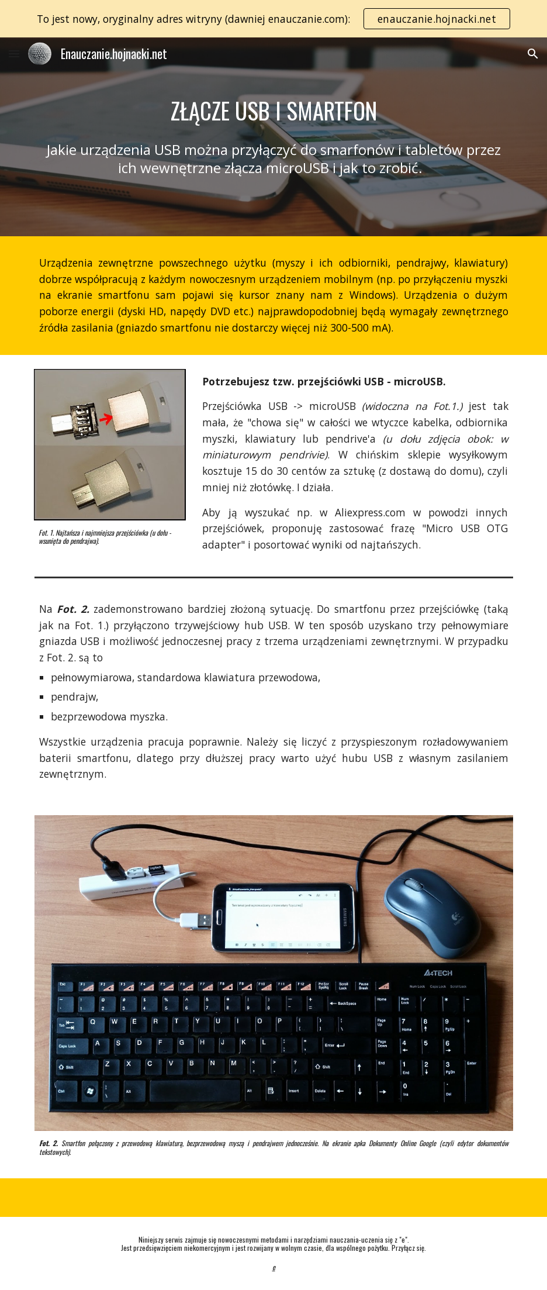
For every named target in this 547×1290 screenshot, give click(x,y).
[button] (14, 53)
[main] (273, 110)
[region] (273, 18)
